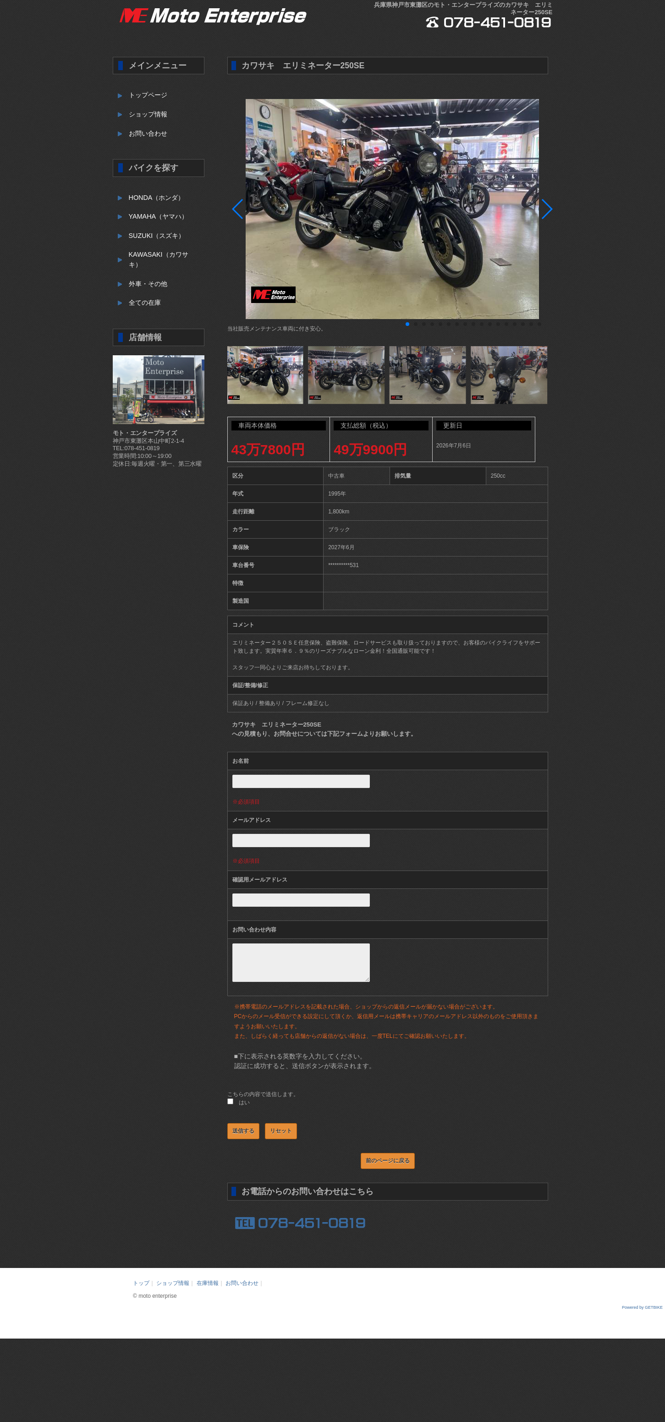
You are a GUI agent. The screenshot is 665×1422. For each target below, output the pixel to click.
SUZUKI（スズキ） (157, 235)
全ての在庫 (145, 302)
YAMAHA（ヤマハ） (158, 216)
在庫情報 (208, 1290)
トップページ (148, 95)
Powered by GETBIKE (642, 1314)
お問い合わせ (148, 133)
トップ (141, 1290)
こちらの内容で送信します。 (263, 1101)
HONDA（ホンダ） (157, 197)
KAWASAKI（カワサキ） (158, 259)
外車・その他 (148, 283)
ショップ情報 (148, 114)
